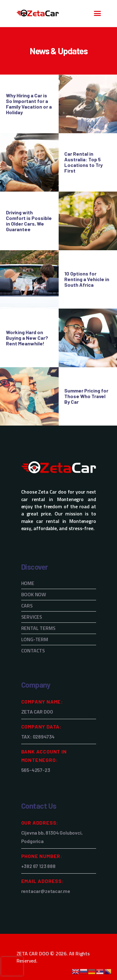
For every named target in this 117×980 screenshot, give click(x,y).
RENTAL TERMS (38, 628)
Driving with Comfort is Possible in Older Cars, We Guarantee (29, 221)
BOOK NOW (33, 594)
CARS (27, 605)
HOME (27, 583)
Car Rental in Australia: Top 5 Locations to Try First (83, 162)
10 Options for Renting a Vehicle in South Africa (86, 279)
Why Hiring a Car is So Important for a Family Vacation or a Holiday (29, 104)
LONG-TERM (34, 639)
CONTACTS (33, 650)
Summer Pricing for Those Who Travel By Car (86, 396)
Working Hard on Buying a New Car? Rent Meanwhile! (27, 337)
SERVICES (31, 617)
